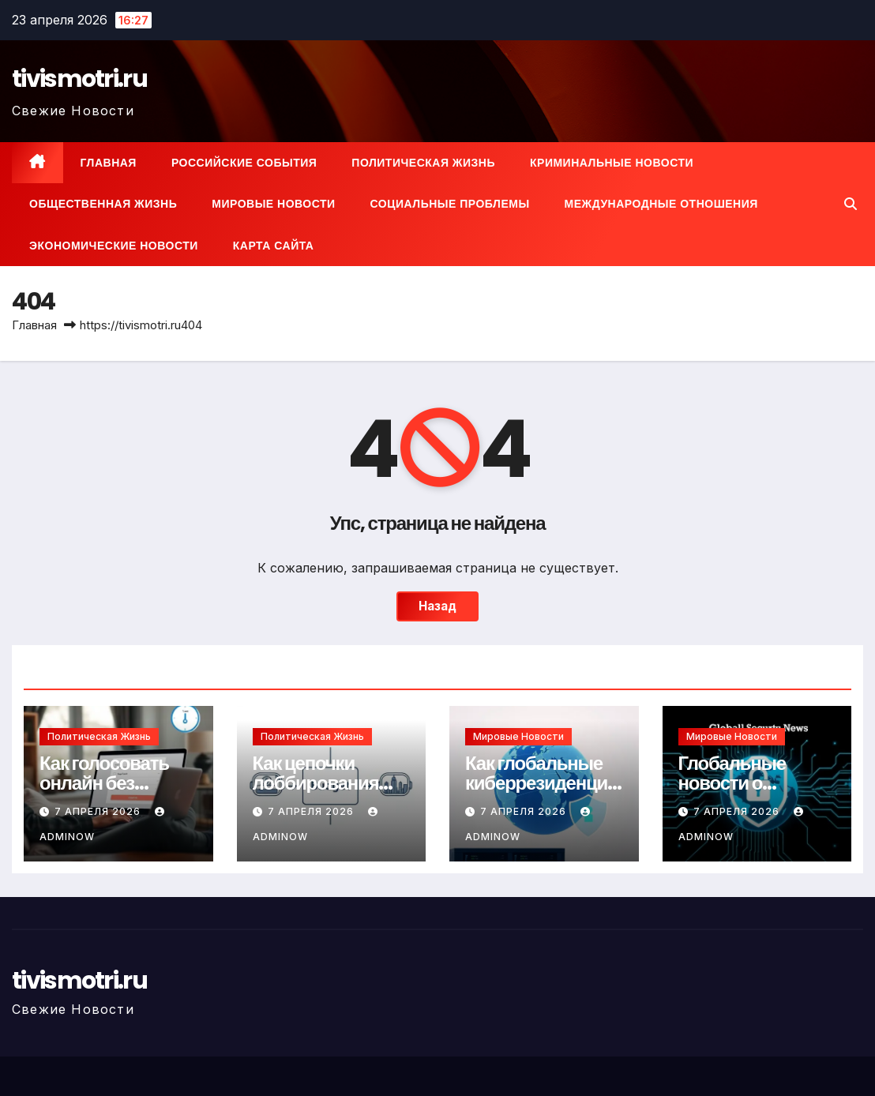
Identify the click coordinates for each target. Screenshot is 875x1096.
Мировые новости (273, 203)
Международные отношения (661, 203)
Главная (109, 162)
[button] (850, 204)
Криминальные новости (611, 162)
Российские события (244, 162)
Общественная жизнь (103, 203)
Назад (437, 606)
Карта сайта (273, 245)
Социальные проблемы (450, 203)
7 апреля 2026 (99, 811)
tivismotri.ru (79, 79)
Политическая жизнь (423, 162)
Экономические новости (113, 245)
